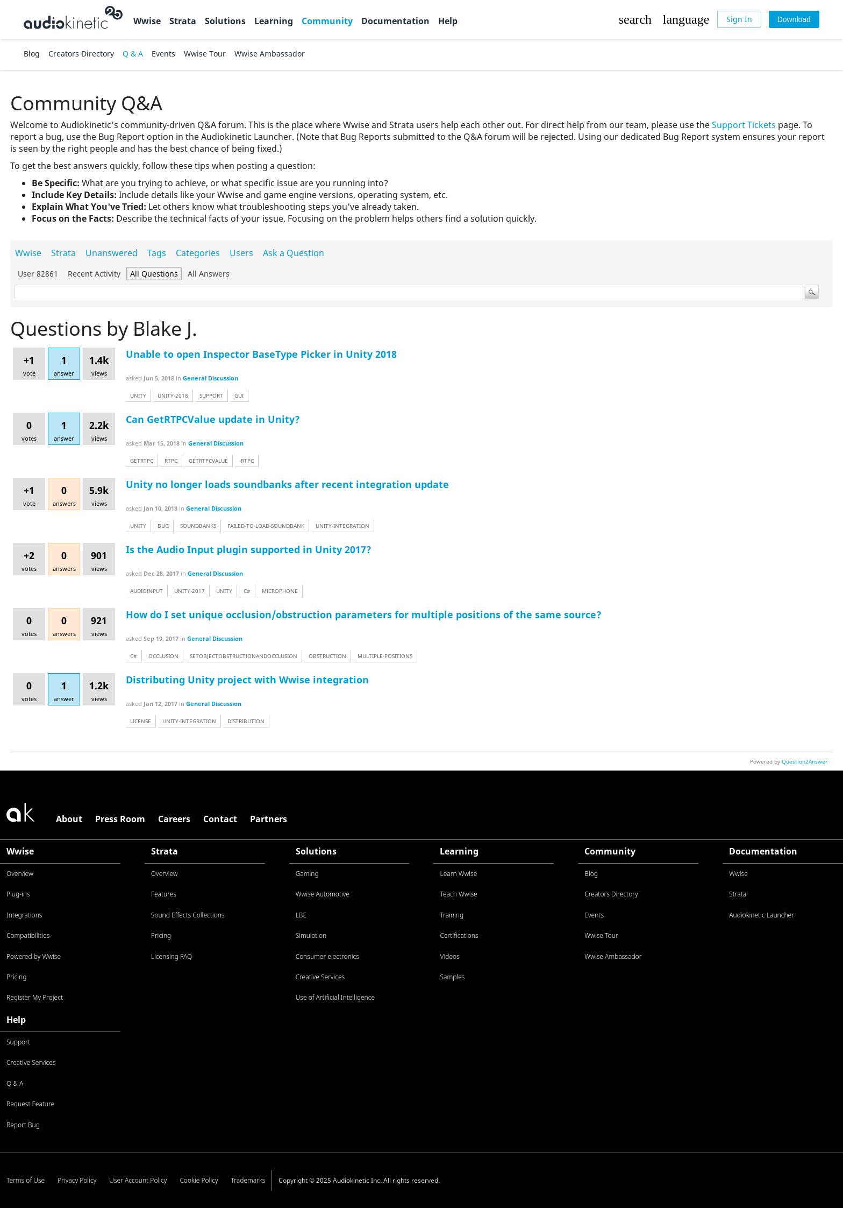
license (140, 721)
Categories (198, 253)
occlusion (163, 656)
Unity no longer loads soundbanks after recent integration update (287, 484)
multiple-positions (385, 656)
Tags (156, 253)
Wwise (147, 21)
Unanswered (111, 253)
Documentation (395, 21)
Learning (273, 21)
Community (327, 21)
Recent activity (94, 274)
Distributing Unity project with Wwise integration (247, 679)
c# (247, 591)
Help (448, 21)
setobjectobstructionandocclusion (243, 656)
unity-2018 (173, 395)
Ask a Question (293, 253)
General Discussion (210, 378)
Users (241, 253)
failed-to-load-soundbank (265, 525)
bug (163, 525)
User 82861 (38, 274)
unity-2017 (189, 591)
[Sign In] (739, 19)
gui (239, 395)
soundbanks (198, 525)
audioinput (146, 591)
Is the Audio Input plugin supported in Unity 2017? (249, 549)
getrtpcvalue (208, 460)
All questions (154, 274)
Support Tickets (744, 125)
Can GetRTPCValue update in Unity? (213, 419)
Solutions (225, 21)
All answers (209, 274)
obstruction (327, 656)
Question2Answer (804, 761)
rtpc (171, 460)
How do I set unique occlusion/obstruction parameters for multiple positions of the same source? (364, 614)
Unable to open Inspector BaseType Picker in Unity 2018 (261, 354)
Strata (182, 21)
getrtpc (141, 460)
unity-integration (342, 525)
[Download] (794, 19)
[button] (635, 19)
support (211, 395)
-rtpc (246, 460)
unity (138, 395)
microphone (280, 591)
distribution (246, 721)
